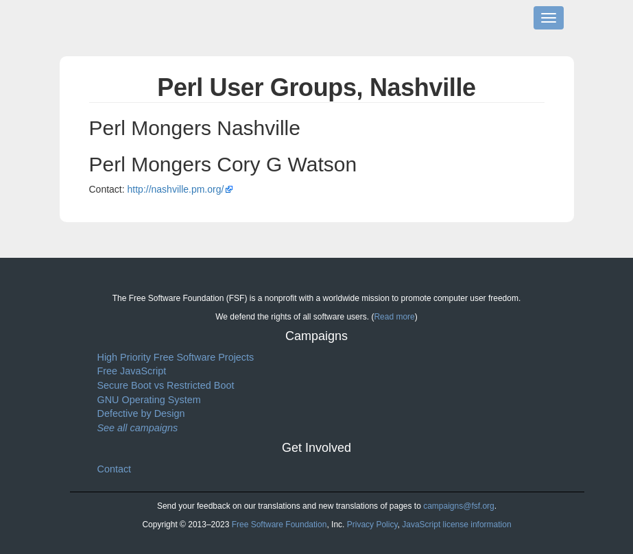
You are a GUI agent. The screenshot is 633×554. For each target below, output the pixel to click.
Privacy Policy (372, 524)
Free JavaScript (132, 370)
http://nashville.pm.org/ (176, 189)
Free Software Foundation (279, 524)
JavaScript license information (456, 524)
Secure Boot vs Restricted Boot (166, 385)
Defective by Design (141, 413)
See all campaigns (137, 427)
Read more (394, 317)
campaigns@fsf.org (458, 506)
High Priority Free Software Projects (175, 357)
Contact (114, 468)
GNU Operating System (149, 399)
